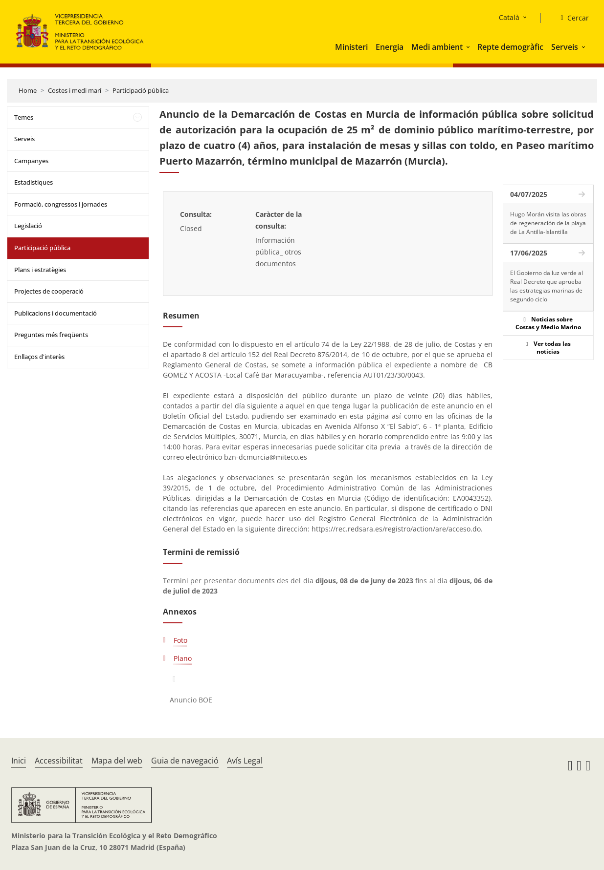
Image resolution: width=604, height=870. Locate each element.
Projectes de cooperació (49, 291)
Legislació (28, 225)
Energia (389, 47)
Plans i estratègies (40, 269)
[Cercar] (570, 18)
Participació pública (140, 90)
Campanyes (31, 160)
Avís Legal (245, 760)
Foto (180, 640)
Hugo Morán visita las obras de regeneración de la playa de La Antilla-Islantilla (548, 223)
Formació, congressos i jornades (60, 204)
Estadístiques (33, 182)
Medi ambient (437, 47)
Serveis (564, 47)
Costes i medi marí (74, 90)
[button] (469, 46)
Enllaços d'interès (39, 356)
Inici (18, 760)
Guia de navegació (185, 760)
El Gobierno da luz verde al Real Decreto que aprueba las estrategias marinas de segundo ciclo (546, 286)
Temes (23, 117)
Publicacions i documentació (55, 313)
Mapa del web (116, 760)
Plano (183, 658)
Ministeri (351, 47)
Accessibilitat (59, 760)
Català (509, 17)
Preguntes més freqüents (51, 334)
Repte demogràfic (510, 47)
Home (28, 90)
